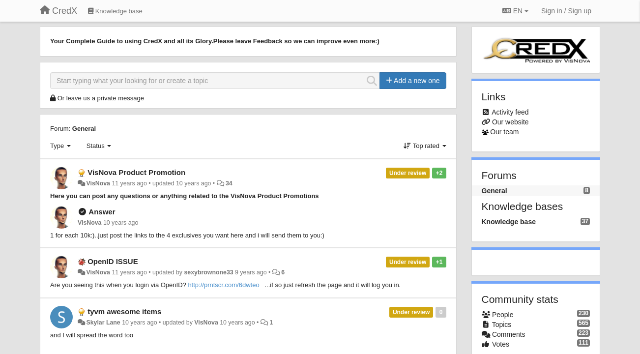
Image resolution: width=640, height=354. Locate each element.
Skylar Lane (103, 322)
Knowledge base (509, 222)
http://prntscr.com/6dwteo (223, 285)
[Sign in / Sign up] (566, 10)
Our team (504, 132)
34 (229, 183)
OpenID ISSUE (112, 261)
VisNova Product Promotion (136, 172)
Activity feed (510, 112)
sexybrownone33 (208, 272)
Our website (510, 122)
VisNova (98, 183)
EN (515, 11)
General (84, 128)
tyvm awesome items (124, 311)
